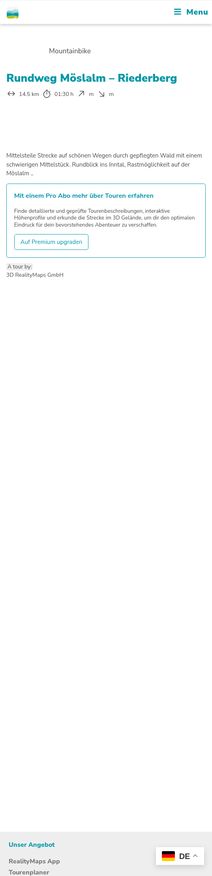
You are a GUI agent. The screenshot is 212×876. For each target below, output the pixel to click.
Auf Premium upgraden (52, 242)
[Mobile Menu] (191, 12)
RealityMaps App (34, 861)
